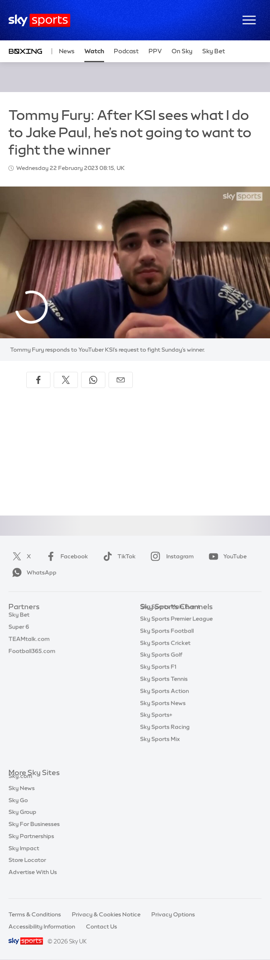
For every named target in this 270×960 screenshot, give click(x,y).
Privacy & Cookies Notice (106, 914)
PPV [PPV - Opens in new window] (155, 51)
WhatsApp (33, 572)
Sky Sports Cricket (165, 655)
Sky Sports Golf (161, 667)
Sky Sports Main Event (170, 619)
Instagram (170, 556)
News (67, 51)
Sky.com (20, 785)
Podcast (126, 51)
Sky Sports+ (156, 727)
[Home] (39, 20)
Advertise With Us (32, 881)
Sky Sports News (163, 715)
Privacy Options (173, 914)
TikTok (118, 556)
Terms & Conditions (34, 914)
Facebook (65, 556)
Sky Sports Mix (160, 751)
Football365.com (31, 655)
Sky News (21, 797)
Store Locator (27, 869)
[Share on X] (66, 380)
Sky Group (22, 821)
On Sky (182, 51)
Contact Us (101, 926)
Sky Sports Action (164, 703)
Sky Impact (23, 857)
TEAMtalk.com (29, 643)
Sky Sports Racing (165, 739)
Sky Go (18, 809)
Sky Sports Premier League (176, 631)
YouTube (226, 556)
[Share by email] (121, 380)
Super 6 (18, 631)
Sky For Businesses (34, 833)
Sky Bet (18, 619)
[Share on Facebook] (38, 380)
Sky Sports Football (167, 643)
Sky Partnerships (31, 845)
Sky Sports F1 (158, 679)
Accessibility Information (41, 926)
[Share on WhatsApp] (93, 380)
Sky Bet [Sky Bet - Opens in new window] (213, 51)
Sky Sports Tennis (164, 691)
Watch (94, 51)
